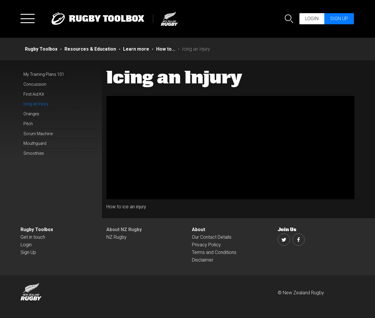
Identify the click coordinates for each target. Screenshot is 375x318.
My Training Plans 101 (43, 74)
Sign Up (28, 252)
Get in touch (33, 237)
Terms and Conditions (214, 252)
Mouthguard (34, 143)
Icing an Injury (36, 104)
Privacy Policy (206, 244)
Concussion (34, 84)
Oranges (31, 113)
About (198, 229)
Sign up (339, 18)
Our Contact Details (211, 237)
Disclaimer (202, 260)
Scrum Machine (38, 133)
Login (311, 18)
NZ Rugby (116, 237)
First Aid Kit (33, 94)
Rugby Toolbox (37, 229)
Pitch (28, 123)
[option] (230, 147)
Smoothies (33, 153)
